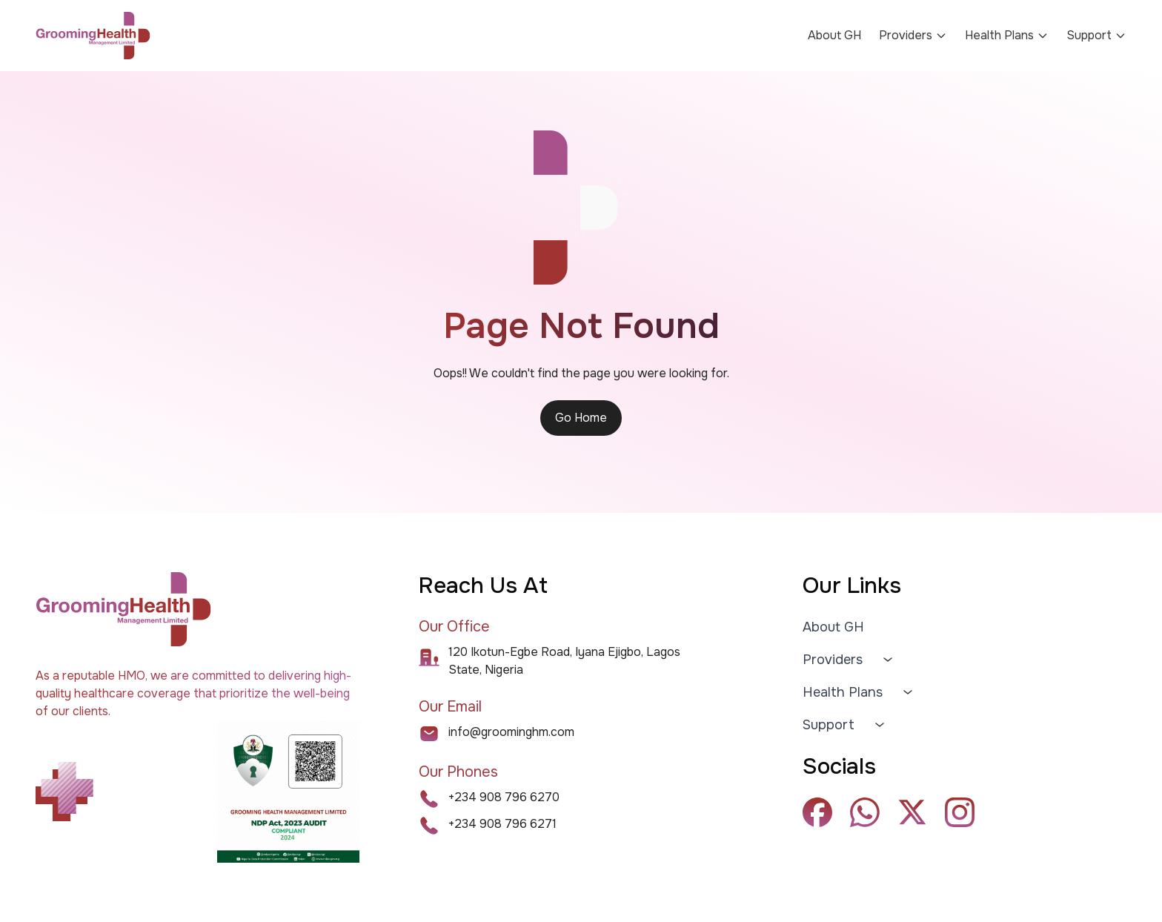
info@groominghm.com (511, 732)
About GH (834, 35)
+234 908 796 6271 (502, 824)
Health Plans (1007, 35)
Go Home (581, 417)
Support (828, 725)
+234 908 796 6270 (504, 797)
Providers (913, 35)
